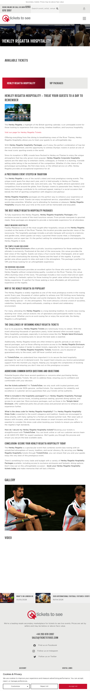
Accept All (73, 686)
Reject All (44, 686)
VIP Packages (56, 83)
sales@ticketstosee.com (45, 637)
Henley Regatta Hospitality (21, 83)
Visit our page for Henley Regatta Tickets (23, 132)
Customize (15, 686)
